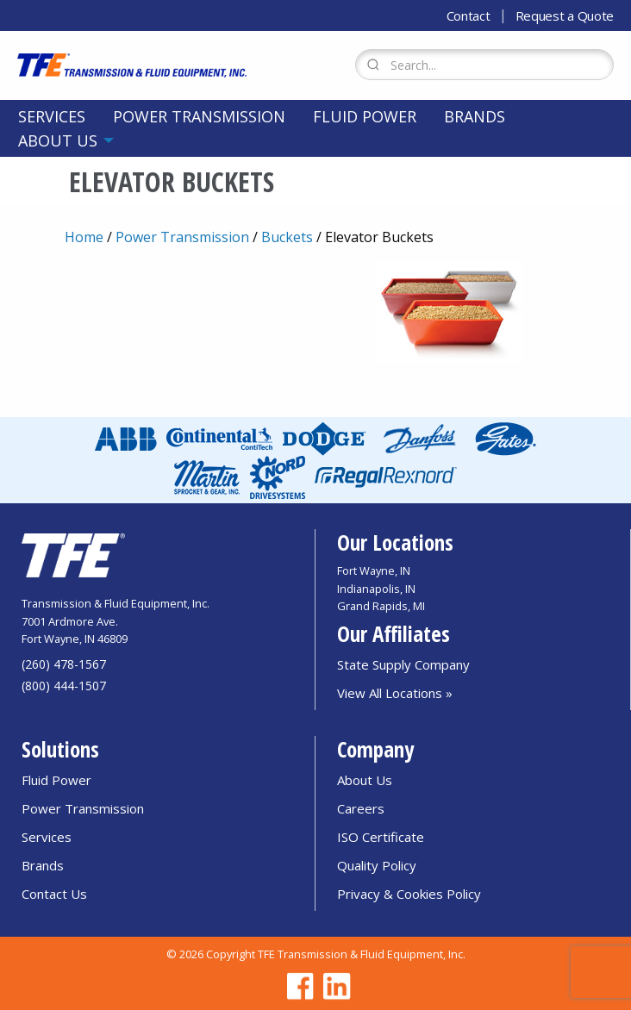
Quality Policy (376, 865)
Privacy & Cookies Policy (409, 893)
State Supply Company (403, 664)
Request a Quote (565, 15)
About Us (57, 140)
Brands (474, 116)
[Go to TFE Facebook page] (297, 986)
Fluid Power (364, 116)
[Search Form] (484, 64)
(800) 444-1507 (64, 685)
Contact (468, 15)
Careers (360, 808)
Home (84, 237)
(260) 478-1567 (64, 664)
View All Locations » (395, 692)
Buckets (287, 237)
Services (51, 116)
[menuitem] (51, 116)
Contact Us (54, 893)
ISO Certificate (380, 836)
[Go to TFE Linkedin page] (334, 986)
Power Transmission (199, 116)
